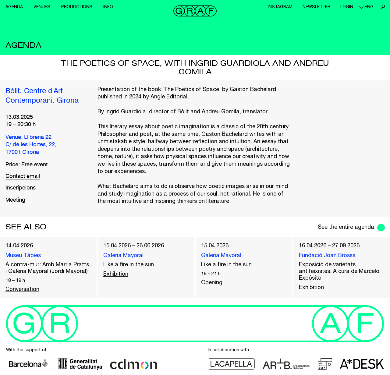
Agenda (14, 6)
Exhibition (115, 274)
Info (108, 6)
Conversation (22, 289)
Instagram (280, 6)
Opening (211, 282)
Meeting (15, 200)
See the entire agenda (346, 227)
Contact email (22, 176)
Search (382, 7)
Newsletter (316, 6)
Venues (42, 6)
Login (346, 6)
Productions (76, 6)
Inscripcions (20, 188)
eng (369, 6)
